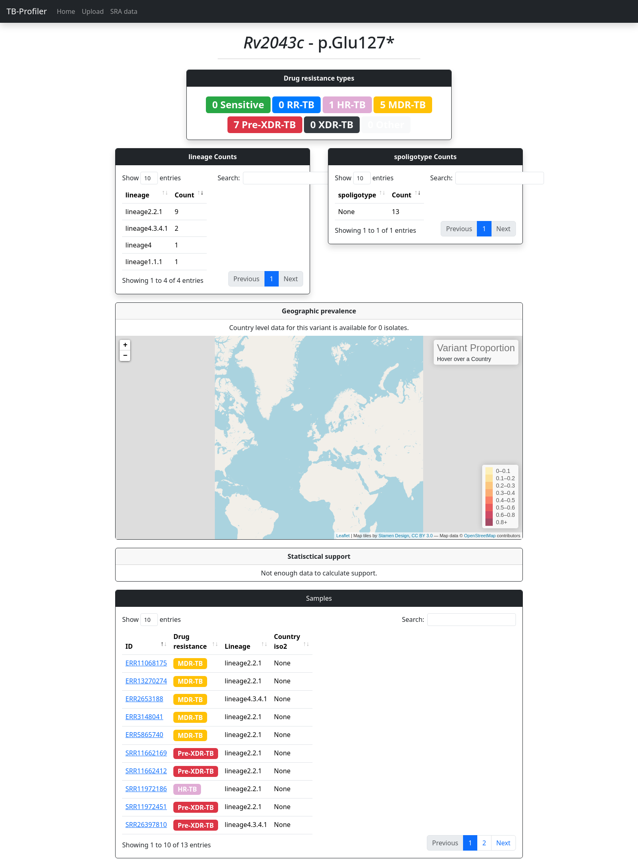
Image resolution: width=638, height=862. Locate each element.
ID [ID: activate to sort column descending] (129, 636)
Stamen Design (393, 535)
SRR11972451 (146, 796)
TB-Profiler (27, 11)
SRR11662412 (146, 761)
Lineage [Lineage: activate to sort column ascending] (253, 636)
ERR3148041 (144, 706)
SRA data (124, 11)
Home (66, 11)
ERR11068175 (146, 653)
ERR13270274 (146, 671)
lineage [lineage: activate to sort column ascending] (137, 194)
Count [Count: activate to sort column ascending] (184, 194)
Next (503, 833)
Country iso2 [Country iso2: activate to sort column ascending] (309, 636)
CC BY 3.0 (422, 535)
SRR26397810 (146, 814)
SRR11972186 (146, 778)
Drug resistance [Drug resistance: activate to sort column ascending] (199, 636)
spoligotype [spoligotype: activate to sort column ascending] (357, 194)
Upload (93, 11)
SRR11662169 (146, 743)
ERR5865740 (144, 724)
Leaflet (343, 535)
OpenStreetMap (480, 535)
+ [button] (125, 345)
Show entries (151, 178)
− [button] (125, 356)
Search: (275, 178)
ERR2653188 (144, 689)
